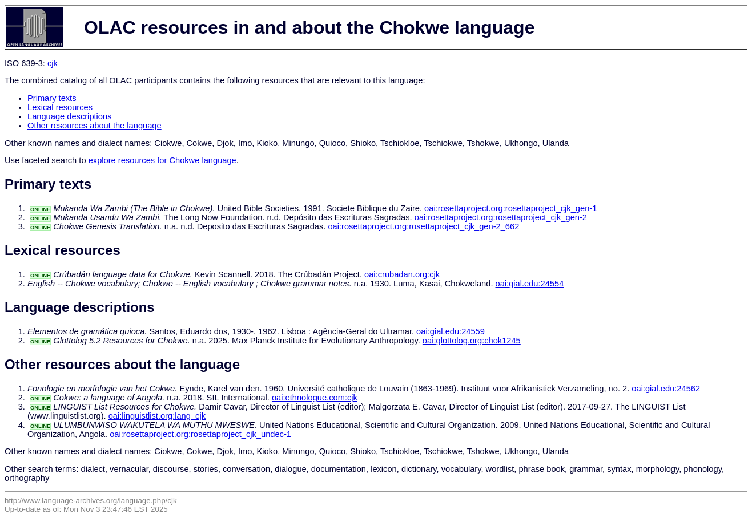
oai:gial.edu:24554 (530, 283)
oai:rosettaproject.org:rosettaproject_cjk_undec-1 (200, 434)
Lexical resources (60, 107)
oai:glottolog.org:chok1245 (472, 340)
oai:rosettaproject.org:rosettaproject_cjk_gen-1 (510, 208)
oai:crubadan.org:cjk (402, 274)
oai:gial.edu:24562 (666, 388)
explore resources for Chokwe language (162, 160)
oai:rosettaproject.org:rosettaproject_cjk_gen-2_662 (423, 226)
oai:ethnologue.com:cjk (314, 397)
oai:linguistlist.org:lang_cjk (157, 415)
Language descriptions (69, 116)
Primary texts (52, 98)
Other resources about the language (94, 125)
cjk (52, 63)
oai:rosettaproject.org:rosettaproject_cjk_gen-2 (501, 217)
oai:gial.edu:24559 (450, 331)
